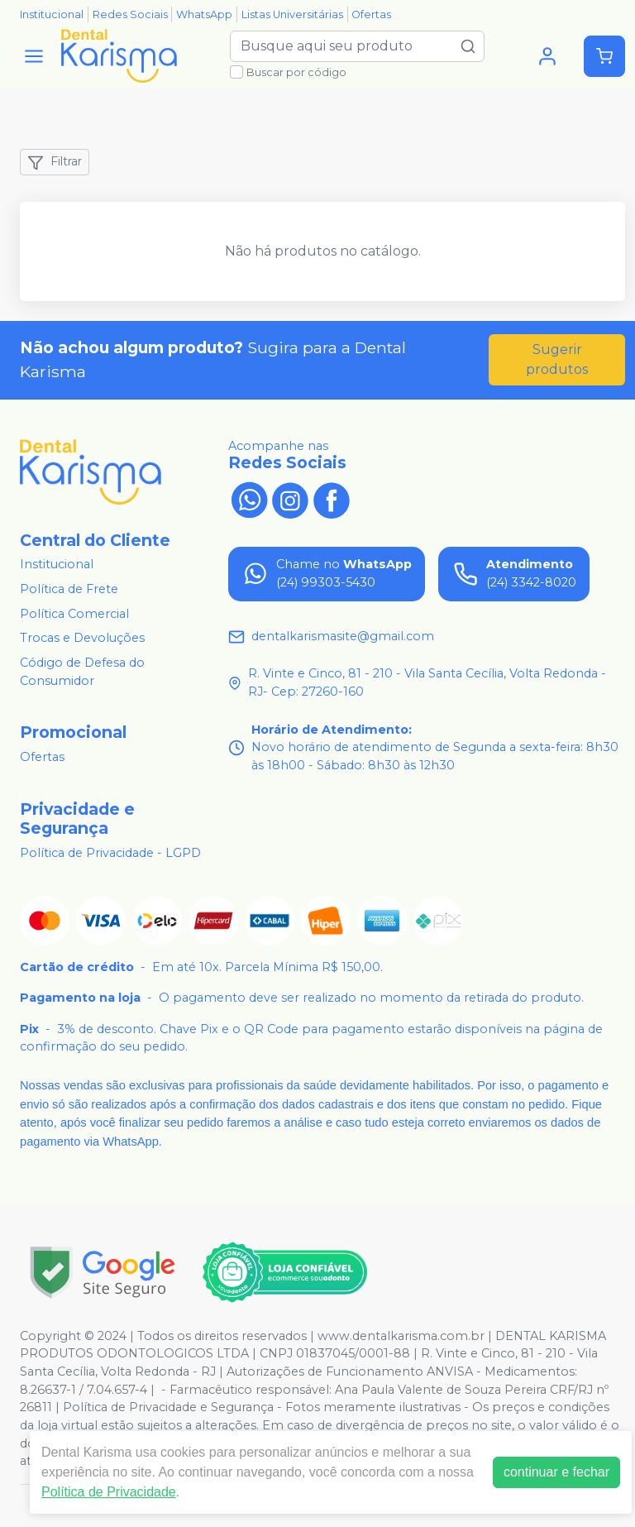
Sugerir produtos (557, 359)
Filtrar (54, 162)
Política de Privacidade (108, 1492)
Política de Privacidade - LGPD (110, 852)
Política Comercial (74, 613)
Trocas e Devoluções (82, 638)
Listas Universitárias (292, 14)
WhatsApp (204, 14)
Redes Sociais (130, 14)
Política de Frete (69, 589)
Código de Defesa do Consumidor (82, 671)
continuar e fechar (556, 1472)
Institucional (52, 14)
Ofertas (371, 14)
